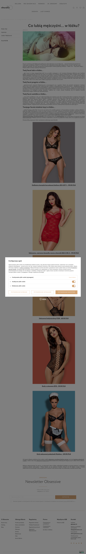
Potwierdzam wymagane (42, 292)
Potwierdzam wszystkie (66, 292)
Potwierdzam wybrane (19, 292)
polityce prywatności (25, 267)
